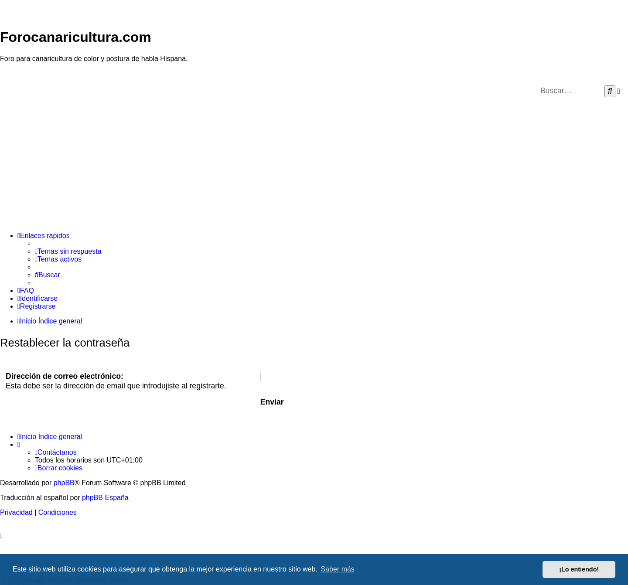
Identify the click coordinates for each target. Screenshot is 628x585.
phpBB (64, 482)
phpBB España (105, 497)
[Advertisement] (314, 164)
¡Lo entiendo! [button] (579, 569)
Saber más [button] (338, 569)
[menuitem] (68, 251)
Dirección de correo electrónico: (64, 376)
